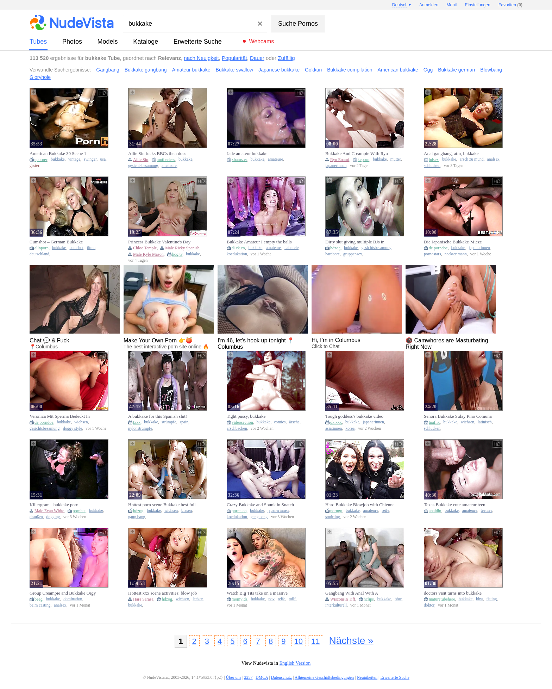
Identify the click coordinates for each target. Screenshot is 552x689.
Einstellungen (477, 4)
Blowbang (491, 70)
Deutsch (400, 4)
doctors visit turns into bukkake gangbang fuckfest (453, 593)
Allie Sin (140, 159)
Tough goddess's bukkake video (354, 416)
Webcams (261, 41)
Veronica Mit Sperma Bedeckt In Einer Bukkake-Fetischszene (60, 416)
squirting (332, 517)
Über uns (233, 677)
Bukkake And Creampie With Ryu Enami (356, 153)
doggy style (72, 428)
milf (292, 599)
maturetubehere (442, 599)
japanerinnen (335, 165)
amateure (169, 165)
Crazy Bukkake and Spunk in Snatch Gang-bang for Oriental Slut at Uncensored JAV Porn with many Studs (260, 505)
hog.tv (177, 254)
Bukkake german (456, 70)
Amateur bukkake (191, 70)
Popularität (234, 58)
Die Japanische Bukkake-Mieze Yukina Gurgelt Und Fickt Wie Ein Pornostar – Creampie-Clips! (456, 242)
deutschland (39, 254)
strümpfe (169, 422)
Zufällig (286, 58)
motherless (166, 159)
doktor (429, 605)
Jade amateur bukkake (247, 153)
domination (72, 599)
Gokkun (313, 70)
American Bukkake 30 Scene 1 (58, 153)
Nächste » (351, 640)
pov (271, 599)
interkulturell (336, 605)
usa (103, 159)
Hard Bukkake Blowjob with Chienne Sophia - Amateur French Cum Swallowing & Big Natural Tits (359, 505)
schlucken (432, 165)
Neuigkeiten (367, 677)
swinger (90, 159)
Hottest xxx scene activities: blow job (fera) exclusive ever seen (162, 593)
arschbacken (237, 428)
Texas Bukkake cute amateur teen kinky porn (454, 505)
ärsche (294, 422)
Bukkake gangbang (146, 70)
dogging (53, 517)
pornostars (432, 254)
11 (315, 641)
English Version (294, 663)
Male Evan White (49, 510)
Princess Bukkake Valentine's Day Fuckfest (159, 242)
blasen (186, 510)
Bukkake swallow (234, 70)
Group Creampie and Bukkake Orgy (63, 593)
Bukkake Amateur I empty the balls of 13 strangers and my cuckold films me (261, 242)
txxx (136, 422)
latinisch (485, 422)
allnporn (41, 248)
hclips (369, 599)
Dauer (257, 58)
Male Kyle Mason (148, 254)
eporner (40, 159)
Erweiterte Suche (198, 41)
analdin (435, 510)
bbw (398, 599)
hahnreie (291, 248)
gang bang (136, 517)
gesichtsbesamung (143, 165)
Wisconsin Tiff (342, 599)
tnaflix (434, 422)
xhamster (239, 159)
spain (184, 422)
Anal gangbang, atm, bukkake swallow (451, 153)
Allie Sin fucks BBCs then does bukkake (157, 153)
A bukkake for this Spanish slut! (157, 416)
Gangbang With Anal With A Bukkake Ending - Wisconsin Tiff (356, 593)
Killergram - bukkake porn (54, 504)
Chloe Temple (145, 248)
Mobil (452, 4)
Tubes (38, 41)
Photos (72, 41)
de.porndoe (438, 248)
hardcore (332, 254)
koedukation (237, 254)
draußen (36, 517)
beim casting (40, 605)
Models (108, 41)
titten (91, 248)
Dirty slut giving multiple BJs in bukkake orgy (354, 242)
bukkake (58, 159)
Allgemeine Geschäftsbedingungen (324, 677)
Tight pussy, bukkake (246, 416)
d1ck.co (238, 248)
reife (385, 510)
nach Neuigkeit (201, 58)
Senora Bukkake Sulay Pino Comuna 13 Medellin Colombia (458, 416)
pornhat (79, 510)
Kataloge (145, 41)
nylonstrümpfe (140, 428)
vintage (74, 159)
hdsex (434, 159)
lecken (198, 599)
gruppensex (352, 254)
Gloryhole (40, 77)
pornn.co (239, 510)
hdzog (335, 248)
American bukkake (398, 70)
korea (350, 428)
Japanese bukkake (279, 70)
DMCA (262, 677)
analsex (493, 159)
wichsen (81, 422)
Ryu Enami (339, 159)
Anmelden (428, 4)
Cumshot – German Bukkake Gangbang (56, 242)
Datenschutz (281, 677)
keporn (363, 159)
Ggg (428, 70)
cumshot (77, 248)
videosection (242, 422)
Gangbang (107, 70)
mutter (395, 159)
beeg (38, 599)
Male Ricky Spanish (182, 248)
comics (280, 422)
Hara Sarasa (143, 599)
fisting (491, 599)
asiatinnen (333, 428)
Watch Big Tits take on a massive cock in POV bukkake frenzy (257, 593)
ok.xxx (336, 422)
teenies (486, 510)
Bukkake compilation (349, 70)
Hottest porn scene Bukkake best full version (162, 505)
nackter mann (456, 254)
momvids (239, 599)
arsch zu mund (472, 159)
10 (298, 641)
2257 (248, 677)
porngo (336, 510)
